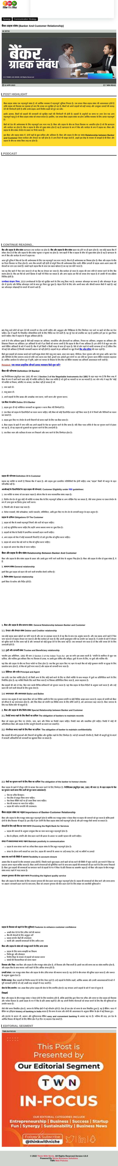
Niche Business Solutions (65, 1158)
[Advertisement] (59, 309)
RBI (70, 489)
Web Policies (61, 1161)
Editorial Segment (18, 1025)
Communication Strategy (25, 19)
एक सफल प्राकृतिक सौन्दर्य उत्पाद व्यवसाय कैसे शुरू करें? (36, 365)
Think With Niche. (46, 1156)
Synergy (7, 19)
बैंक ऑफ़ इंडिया (85, 349)
